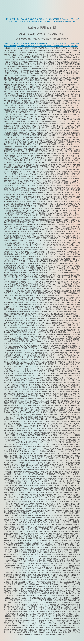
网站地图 (74, 46)
